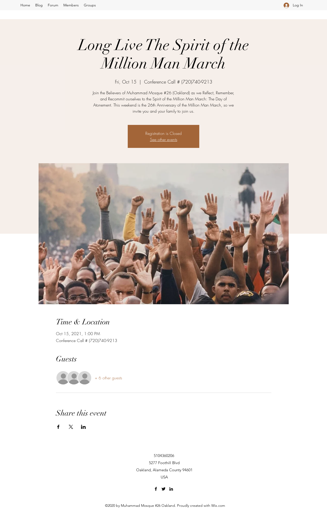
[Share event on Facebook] (58, 427)
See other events (163, 139)
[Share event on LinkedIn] (83, 427)
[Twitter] (163, 488)
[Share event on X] (70, 427)
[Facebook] (155, 488)
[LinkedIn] (171, 488)
